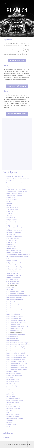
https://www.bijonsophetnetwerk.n (16, 291)
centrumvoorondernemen (13, 373)
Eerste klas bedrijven (12, 240)
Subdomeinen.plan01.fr (9, 437)
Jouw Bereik (9, 420)
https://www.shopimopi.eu (14, 306)
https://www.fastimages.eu (14, 304)
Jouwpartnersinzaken (12, 283)
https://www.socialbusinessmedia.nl (16, 369)
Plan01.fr (8, 3)
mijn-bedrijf (9, 377)
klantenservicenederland (13, 408)
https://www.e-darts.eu (13, 314)
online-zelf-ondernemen (13, 406)
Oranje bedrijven (11, 234)
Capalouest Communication (14, 195)
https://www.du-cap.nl (12, 302)
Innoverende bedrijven (12, 238)
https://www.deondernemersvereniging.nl (18, 343)
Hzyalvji (8, 201)
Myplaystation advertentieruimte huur (17, 189)
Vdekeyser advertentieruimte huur (15, 183)
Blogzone (9, 410)
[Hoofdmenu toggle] (30, 3)
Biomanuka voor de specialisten (15, 176)
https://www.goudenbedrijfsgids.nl (16, 293)
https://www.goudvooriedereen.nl (15, 361)
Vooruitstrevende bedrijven (13, 275)
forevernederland (11, 388)
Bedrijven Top (10, 244)
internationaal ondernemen (14, 375)
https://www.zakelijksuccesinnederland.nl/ (18, 295)
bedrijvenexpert (10, 383)
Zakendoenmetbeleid (12, 279)
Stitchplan (9, 422)
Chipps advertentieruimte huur (14, 187)
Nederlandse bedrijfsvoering (14, 267)
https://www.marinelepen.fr (14, 330)
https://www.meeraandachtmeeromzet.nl (18, 345)
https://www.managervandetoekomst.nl (17, 349)
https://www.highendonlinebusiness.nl (17, 367)
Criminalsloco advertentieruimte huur (16, 191)
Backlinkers (9, 289)
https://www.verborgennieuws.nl (15, 334)
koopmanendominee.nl (12, 381)
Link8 (8, 412)
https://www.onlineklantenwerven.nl (16, 363)
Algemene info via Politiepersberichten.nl (17, 179)
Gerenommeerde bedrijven (13, 250)
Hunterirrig (9, 205)
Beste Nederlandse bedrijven (14, 236)
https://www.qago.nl (12, 338)
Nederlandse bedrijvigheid (13, 269)
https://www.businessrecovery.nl (15, 359)
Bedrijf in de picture (11, 220)
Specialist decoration (12, 209)
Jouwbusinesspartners (12, 281)
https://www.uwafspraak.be (14, 316)
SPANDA (8, 427)
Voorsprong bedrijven (12, 273)
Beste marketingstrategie (13, 232)
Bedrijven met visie (11, 260)
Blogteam (9, 404)
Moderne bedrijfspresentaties (14, 228)
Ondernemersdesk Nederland (14, 418)
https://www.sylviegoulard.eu (14, 328)
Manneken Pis (10, 181)
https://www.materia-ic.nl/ (13, 318)
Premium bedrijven (11, 246)
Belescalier (9, 203)
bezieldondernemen (11, 371)
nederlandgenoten (11, 392)
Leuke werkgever (11, 224)
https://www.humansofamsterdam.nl (17, 326)
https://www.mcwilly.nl (12, 340)
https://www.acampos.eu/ (13, 312)
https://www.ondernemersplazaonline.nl (17, 355)
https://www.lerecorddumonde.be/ (16, 322)
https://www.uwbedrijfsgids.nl (15, 365)
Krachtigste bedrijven (12, 271)
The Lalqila (9, 215)
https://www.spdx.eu (12, 308)
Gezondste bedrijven (12, 265)
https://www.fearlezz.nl (13, 336)
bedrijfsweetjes (10, 396)
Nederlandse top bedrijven (13, 252)
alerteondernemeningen (13, 398)
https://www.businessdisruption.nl (16, 357)
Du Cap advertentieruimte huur (15, 193)
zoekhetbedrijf (10, 394)
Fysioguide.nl (10, 287)
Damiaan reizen (10, 197)
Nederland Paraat (11, 424)
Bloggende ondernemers (13, 416)
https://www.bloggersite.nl (14, 310)
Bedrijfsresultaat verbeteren (14, 230)
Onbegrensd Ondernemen (13, 414)
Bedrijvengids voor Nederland (14, 263)
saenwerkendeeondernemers (14, 400)
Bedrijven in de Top (11, 242)
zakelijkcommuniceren (12, 379)
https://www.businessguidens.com (16, 320)
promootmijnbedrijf (11, 386)
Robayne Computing (12, 199)
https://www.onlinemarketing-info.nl (16, 347)
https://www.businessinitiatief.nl (15, 297)
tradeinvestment (11, 390)
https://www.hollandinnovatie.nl (15, 353)
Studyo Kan (9, 211)
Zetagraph (9, 213)
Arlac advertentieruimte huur (14, 185)
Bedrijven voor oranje (12, 226)
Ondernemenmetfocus (12, 402)
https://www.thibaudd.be (13, 324)
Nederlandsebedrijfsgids (13, 277)
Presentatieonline (11, 218)
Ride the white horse (12, 207)
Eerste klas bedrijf (11, 222)
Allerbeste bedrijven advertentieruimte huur (18, 254)
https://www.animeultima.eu (14, 299)
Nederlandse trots (11, 248)
